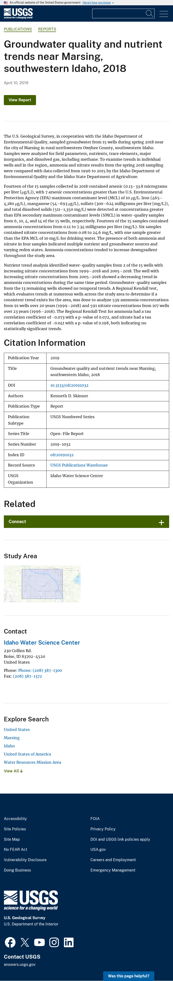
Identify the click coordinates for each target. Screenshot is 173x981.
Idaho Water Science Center (42, 642)
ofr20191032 (62, 455)
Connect (17, 521)
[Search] (150, 13)
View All (13, 771)
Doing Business (17, 870)
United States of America (27, 754)
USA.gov (98, 849)
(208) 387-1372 (27, 676)
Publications (18, 29)
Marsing (12, 737)
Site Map (12, 839)
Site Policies (15, 829)
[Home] (18, 17)
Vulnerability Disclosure (25, 860)
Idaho (9, 746)
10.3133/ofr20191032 (69, 385)
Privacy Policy (103, 829)
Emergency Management (112, 870)
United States (17, 729)
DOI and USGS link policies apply (120, 839)
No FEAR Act (15, 849)
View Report (20, 100)
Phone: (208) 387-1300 (40, 670)
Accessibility (15, 819)
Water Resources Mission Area (32, 762)
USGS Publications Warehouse (79, 465)
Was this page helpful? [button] (128, 976)
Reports (47, 29)
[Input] (123, 13)
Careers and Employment (113, 860)
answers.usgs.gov (20, 964)
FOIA (95, 819)
